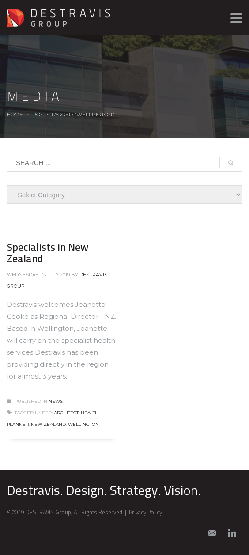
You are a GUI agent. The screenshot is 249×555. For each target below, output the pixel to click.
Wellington (83, 424)
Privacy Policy (145, 512)
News (56, 401)
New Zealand (48, 424)
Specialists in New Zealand (47, 252)
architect (66, 413)
